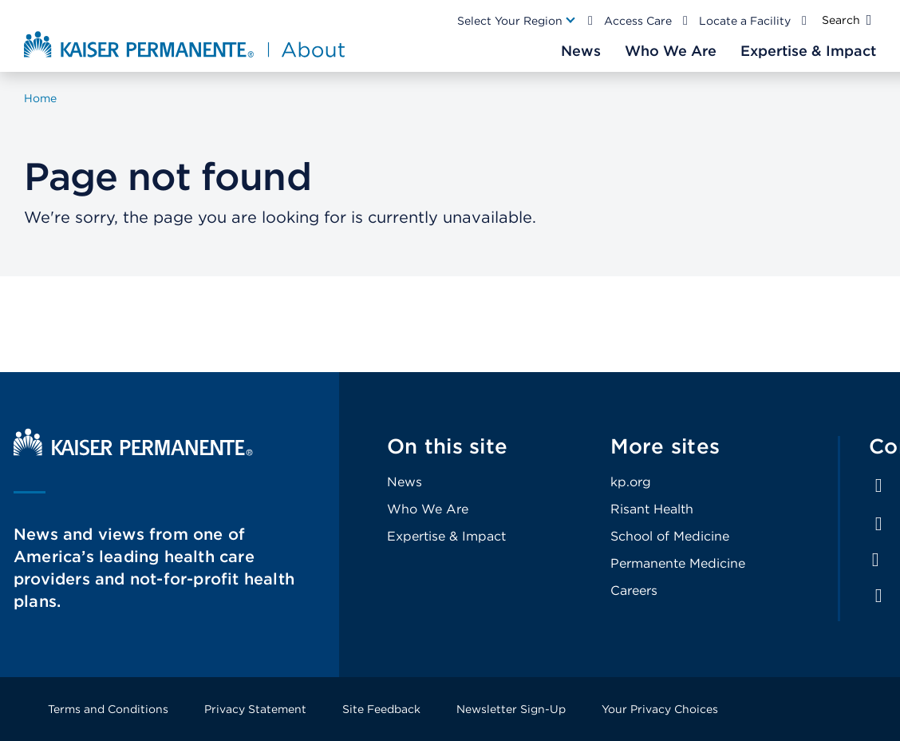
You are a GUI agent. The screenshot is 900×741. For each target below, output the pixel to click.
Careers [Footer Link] (633, 590)
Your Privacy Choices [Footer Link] (660, 709)
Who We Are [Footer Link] (427, 509)
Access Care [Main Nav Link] (638, 20)
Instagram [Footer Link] (875, 559)
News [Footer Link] (404, 481)
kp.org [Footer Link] (630, 481)
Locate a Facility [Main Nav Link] (745, 20)
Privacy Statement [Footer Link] (255, 709)
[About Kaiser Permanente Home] (186, 44)
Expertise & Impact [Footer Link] (446, 536)
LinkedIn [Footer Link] (878, 523)
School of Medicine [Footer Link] (669, 536)
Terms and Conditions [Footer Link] (108, 709)
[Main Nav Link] (517, 21)
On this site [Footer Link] (447, 446)
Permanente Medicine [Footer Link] (677, 563)
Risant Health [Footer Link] (651, 509)
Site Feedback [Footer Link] (381, 709)
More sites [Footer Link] (665, 446)
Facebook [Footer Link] (878, 485)
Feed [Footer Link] (878, 595)
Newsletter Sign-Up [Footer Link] (511, 709)
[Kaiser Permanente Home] (133, 451)
